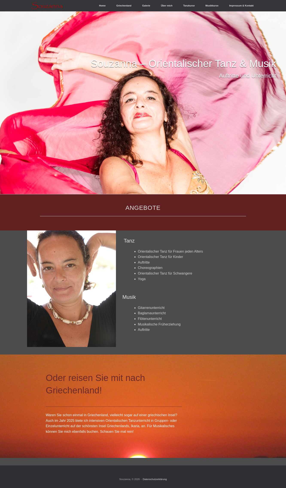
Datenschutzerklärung (155, 479)
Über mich (166, 5)
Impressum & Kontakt (241, 5)
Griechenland (123, 5)
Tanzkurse (189, 5)
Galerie (146, 5)
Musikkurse (212, 5)
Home (102, 5)
